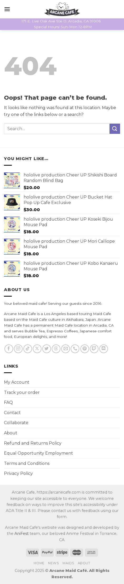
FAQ (8, 402)
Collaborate (16, 422)
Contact (12, 412)
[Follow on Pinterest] (84, 348)
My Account (16, 382)
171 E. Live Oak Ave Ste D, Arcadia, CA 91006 (61, 21)
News (53, 563)
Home (39, 563)
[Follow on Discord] (103, 348)
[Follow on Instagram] (18, 348)
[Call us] (75, 348)
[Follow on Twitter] (46, 348)
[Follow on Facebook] (8, 348)
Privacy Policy (18, 473)
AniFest (21, 533)
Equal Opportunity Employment (38, 453)
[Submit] (115, 129)
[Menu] (7, 9)
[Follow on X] (37, 348)
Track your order (22, 392)
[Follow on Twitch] (94, 348)
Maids (68, 563)
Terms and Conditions (26, 463)
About (10, 432)
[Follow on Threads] (56, 348)
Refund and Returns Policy (32, 443)
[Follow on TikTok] (27, 348)
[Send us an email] (65, 348)
